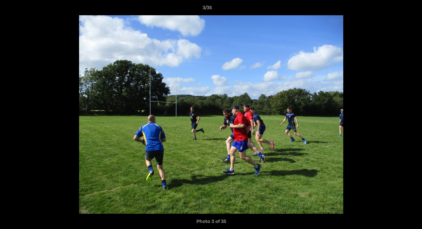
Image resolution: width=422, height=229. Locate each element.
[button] (395, 9)
